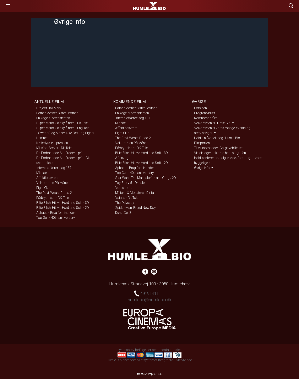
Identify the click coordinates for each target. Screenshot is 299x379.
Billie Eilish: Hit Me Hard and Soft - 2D (62, 208)
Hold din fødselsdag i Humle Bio (217, 138)
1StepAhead (183, 360)
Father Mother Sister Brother (57, 113)
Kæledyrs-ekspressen (52, 143)
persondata (160, 350)
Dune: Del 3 (123, 213)
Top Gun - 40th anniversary (55, 218)
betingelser (143, 350)
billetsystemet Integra (152, 360)
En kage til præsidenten (53, 118)
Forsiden (200, 108)
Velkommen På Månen (52, 183)
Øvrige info (202, 168)
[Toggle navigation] (8, 6)
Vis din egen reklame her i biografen (220, 153)
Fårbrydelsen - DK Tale (52, 198)
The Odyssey (124, 203)
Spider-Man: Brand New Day (135, 208)
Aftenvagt (122, 158)
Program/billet (204, 113)
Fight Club (43, 188)
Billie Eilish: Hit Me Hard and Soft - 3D (62, 203)
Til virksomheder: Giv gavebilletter (218, 148)
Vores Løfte (123, 188)
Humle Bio (130, 5)
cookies (175, 350)
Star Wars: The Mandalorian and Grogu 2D (145, 178)
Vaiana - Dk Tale (126, 198)
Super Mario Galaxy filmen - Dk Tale (62, 123)
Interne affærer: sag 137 (53, 168)
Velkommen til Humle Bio (212, 123)
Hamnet (42, 138)
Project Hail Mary (48, 108)
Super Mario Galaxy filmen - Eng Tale (62, 128)
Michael (42, 173)
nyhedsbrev (126, 350)
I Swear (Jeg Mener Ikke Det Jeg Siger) (65, 133)
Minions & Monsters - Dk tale (135, 193)
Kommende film (206, 118)
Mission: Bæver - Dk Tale (54, 148)
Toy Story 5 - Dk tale (130, 183)
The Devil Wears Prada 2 (54, 193)
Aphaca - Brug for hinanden (56, 213)
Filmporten (202, 143)
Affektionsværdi (47, 178)
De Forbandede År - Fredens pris (59, 153)
